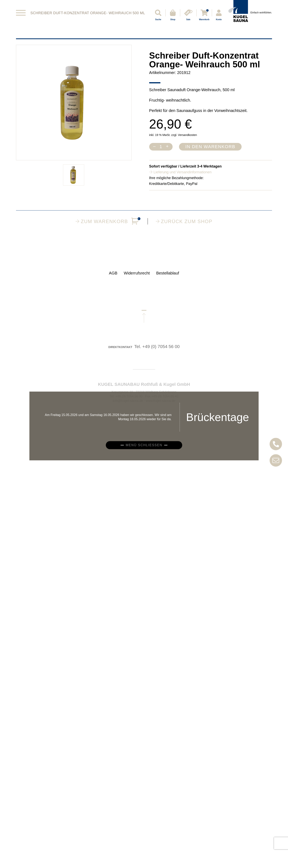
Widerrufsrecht (137, 278)
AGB (113, 278)
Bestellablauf (167, 278)
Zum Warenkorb (108, 221)
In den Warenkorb (210, 146)
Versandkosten (187, 135)
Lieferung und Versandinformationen (183, 172)
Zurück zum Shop (184, 221)
